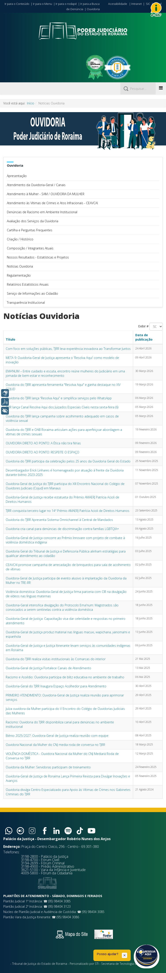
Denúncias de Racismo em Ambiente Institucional (42, 212)
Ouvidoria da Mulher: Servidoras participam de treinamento (48, 767)
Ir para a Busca (90, 4)
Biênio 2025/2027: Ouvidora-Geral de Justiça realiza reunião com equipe (57, 736)
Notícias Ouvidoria (20, 266)
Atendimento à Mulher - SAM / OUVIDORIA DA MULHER (45, 194)
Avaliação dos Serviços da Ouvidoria (32, 221)
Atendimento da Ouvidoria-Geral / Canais (36, 185)
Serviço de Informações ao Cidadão (32, 293)
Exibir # (143, 326)
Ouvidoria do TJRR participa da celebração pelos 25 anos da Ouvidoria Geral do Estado (68, 461)
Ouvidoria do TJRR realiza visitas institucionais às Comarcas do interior (56, 659)
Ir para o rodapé (66, 4)
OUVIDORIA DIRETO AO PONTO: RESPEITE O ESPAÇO (42, 452)
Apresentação (17, 176)
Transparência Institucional (26, 302)
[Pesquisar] (138, 88)
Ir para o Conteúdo (17, 4)
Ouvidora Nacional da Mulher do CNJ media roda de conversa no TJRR (55, 745)
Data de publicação (144, 337)
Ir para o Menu (42, 4)
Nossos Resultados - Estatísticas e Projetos (38, 257)
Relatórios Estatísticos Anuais (28, 284)
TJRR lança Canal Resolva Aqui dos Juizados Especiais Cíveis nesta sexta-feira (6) (62, 407)
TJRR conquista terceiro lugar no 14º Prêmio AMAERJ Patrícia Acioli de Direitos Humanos (67, 511)
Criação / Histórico (20, 239)
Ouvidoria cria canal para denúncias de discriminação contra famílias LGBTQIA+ (62, 529)
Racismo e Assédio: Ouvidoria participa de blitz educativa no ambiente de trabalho (65, 677)
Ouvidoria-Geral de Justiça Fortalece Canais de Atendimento (48, 668)
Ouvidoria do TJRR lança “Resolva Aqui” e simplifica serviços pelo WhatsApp (59, 398)
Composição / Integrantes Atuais (30, 248)
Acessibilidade (117, 4)
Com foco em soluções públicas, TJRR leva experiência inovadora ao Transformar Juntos (68, 349)
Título (10, 339)
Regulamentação (19, 275)
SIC (148, 4)
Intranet (136, 4)
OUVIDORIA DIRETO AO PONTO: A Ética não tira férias (43, 443)
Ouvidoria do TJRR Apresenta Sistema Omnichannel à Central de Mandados (59, 520)
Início (30, 103)
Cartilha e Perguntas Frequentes (29, 230)
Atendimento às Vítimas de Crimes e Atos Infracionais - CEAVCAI (52, 203)
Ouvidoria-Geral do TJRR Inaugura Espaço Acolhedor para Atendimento (56, 686)
